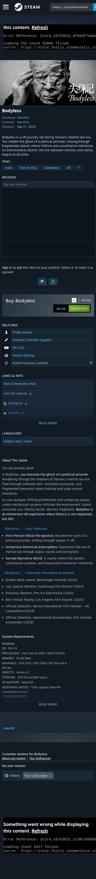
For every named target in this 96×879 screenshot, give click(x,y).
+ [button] (79, 170)
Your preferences (40, 761)
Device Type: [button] (46, 799)
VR (69, 170)
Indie (8, 170)
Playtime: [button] (72, 785)
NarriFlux (23, 120)
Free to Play (28, 170)
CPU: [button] (8, 799)
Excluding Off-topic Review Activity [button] (31, 785)
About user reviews (14, 761)
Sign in (7, 270)
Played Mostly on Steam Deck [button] (27, 792)
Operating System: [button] (71, 792)
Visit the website (18, 396)
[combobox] (71, 7)
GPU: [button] (24, 799)
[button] (48, 187)
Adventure (51, 170)
